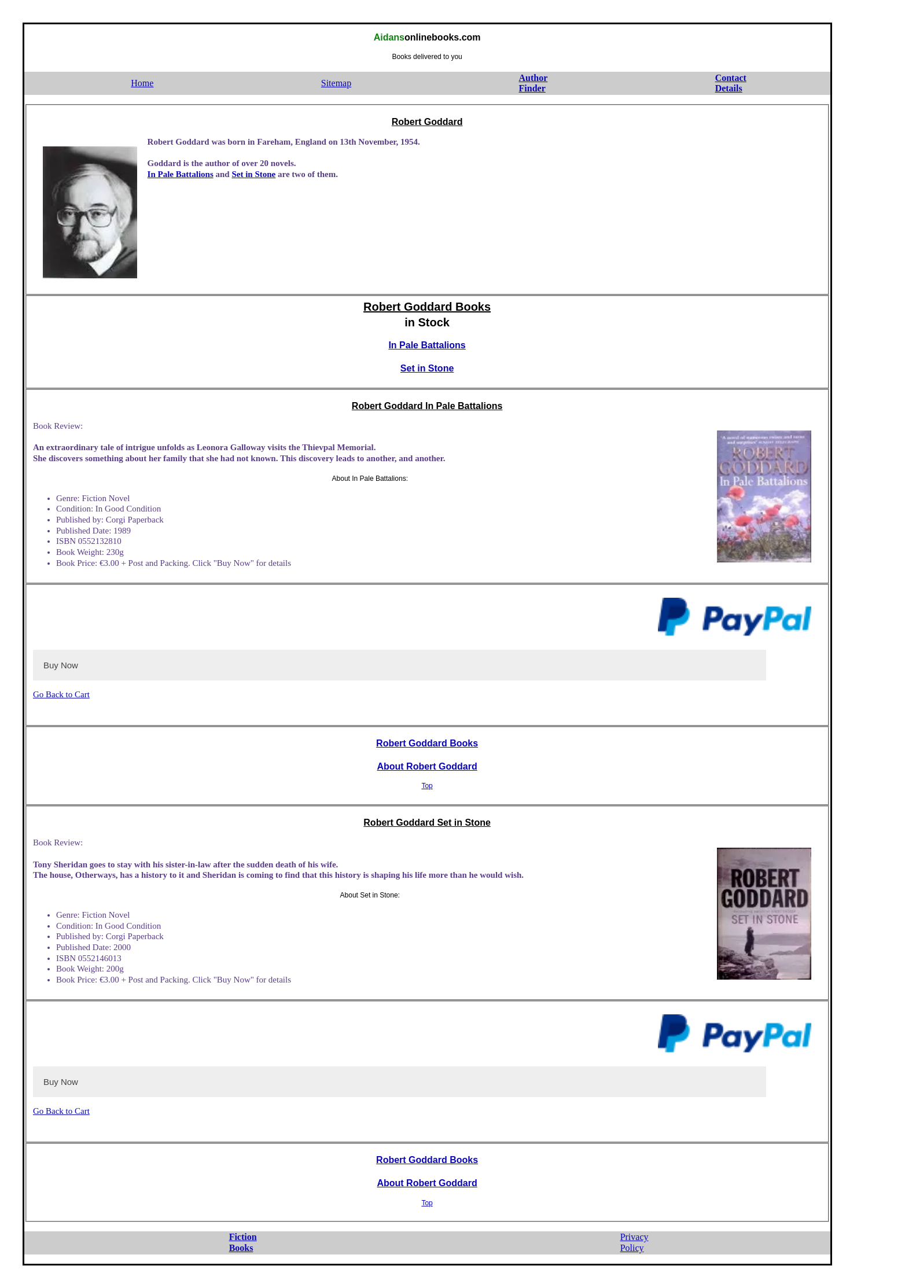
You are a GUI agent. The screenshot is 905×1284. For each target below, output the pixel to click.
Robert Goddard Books (427, 306)
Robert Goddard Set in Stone (427, 822)
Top (426, 786)
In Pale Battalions (181, 174)
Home (142, 83)
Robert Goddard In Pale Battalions (427, 406)
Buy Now (60, 665)
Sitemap (336, 83)
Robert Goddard (427, 122)
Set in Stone (253, 174)
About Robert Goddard (427, 766)
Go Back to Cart (61, 694)
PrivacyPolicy (634, 1242)
